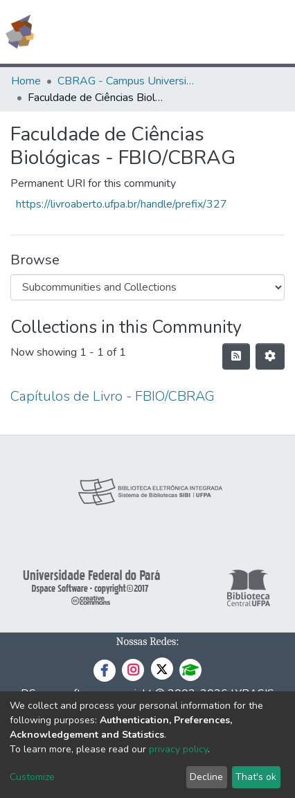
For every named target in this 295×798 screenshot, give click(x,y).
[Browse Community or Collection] (147, 287)
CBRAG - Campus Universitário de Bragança (126, 81)
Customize (32, 776)
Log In (232, 31)
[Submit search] (184, 32)
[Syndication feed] (236, 356)
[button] (204, 32)
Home (26, 81)
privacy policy (178, 749)
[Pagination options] (270, 356)
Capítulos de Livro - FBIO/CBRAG (112, 396)
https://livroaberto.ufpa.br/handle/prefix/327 (121, 204)
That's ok (255, 776)
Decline (206, 776)
